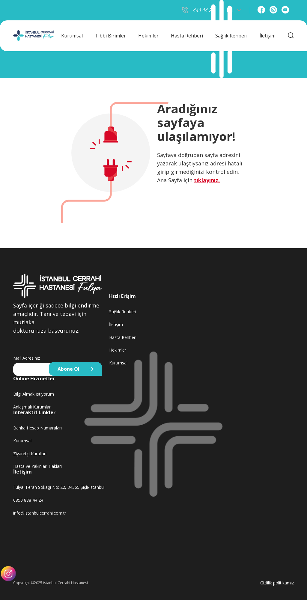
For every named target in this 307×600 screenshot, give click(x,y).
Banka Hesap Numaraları (37, 428)
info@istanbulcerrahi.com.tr (39, 513)
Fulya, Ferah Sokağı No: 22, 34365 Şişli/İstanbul (59, 487)
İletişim (268, 36)
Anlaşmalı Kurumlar (32, 407)
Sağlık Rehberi (231, 36)
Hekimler (148, 36)
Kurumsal (72, 36)
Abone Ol (68, 369)
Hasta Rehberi (187, 36)
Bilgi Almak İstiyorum (33, 394)
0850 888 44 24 (28, 500)
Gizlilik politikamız (277, 583)
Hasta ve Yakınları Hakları (37, 466)
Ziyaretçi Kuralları (29, 453)
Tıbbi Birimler (110, 36)
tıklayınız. (207, 180)
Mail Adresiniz (26, 358)
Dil (234, 10)
